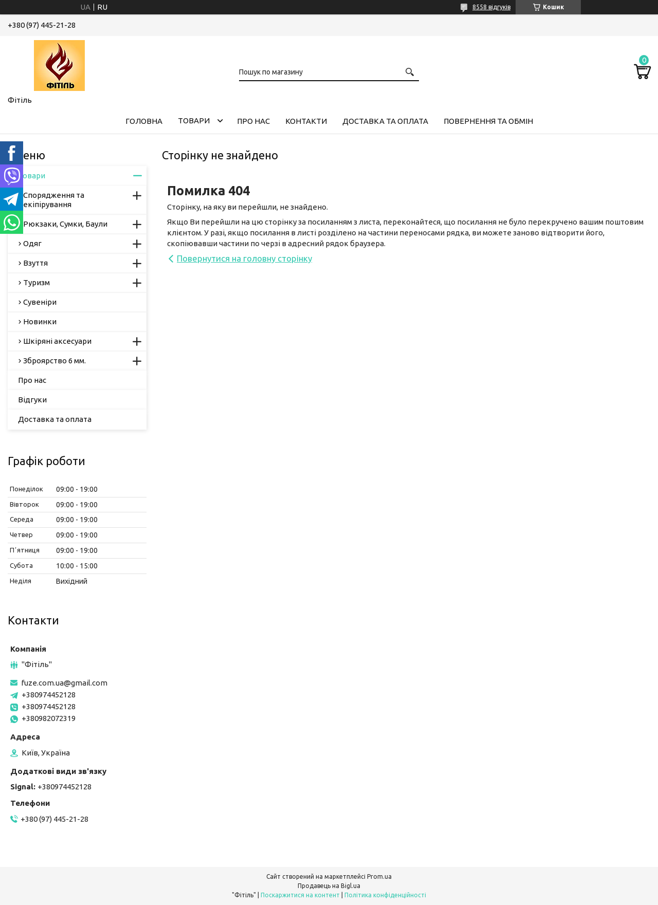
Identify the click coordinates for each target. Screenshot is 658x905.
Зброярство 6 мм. (54, 360)
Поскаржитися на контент (300, 895)
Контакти (306, 121)
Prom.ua (379, 876)
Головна (143, 121)
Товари (194, 120)
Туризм (36, 282)
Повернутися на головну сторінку (244, 258)
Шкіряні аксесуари (57, 341)
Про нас (253, 121)
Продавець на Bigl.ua (329, 885)
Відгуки (32, 399)
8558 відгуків (491, 7)
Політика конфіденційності (385, 895)
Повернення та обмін (488, 121)
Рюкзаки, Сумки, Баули (65, 223)
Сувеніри (40, 302)
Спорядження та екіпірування (53, 200)
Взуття (35, 262)
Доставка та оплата (385, 121)
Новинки (40, 321)
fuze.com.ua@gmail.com (64, 682)
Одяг (32, 243)
